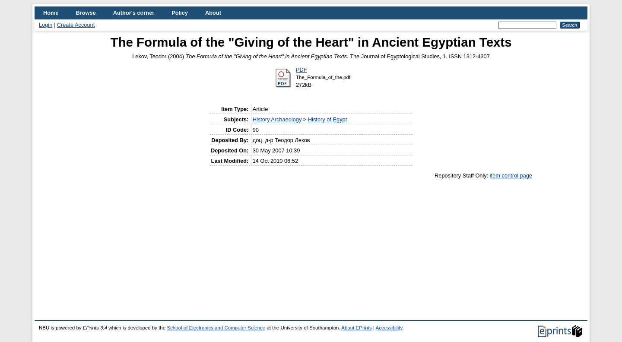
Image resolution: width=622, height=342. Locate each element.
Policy (179, 13)
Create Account (76, 25)
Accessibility (389, 327)
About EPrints (356, 327)
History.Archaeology (277, 119)
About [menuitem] (213, 13)
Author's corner (133, 13)
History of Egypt (327, 119)
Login (45, 25)
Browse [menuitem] (86, 13)
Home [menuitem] (51, 13)
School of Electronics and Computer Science (216, 327)
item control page (511, 175)
